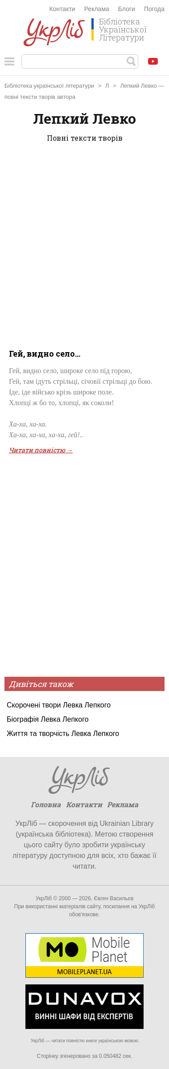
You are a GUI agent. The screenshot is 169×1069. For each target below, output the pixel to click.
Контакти (62, 9)
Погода (154, 9)
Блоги (126, 9)
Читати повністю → (41, 450)
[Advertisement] (84, 243)
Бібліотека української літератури (49, 85)
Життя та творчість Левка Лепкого (63, 733)
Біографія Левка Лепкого (48, 719)
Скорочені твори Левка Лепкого (59, 705)
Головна (46, 804)
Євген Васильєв (113, 898)
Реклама (96, 9)
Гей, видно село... (44, 353)
